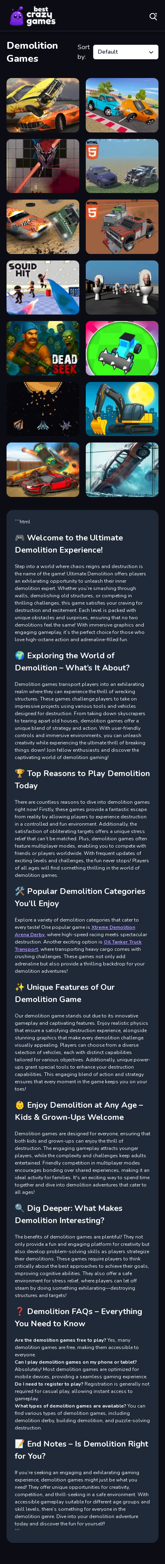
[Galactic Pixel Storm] (43, 409)
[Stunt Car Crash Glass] (122, 470)
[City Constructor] (122, 409)
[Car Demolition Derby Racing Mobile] (122, 166)
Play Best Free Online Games (32, 16)
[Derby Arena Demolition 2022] (43, 227)
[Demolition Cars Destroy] (43, 470)
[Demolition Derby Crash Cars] (43, 105)
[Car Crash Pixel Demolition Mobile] (122, 227)
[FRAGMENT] (43, 166)
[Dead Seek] (43, 348)
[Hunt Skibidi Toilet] (122, 287)
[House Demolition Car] (122, 348)
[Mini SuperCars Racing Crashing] (122, 105)
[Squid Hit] (43, 287)
